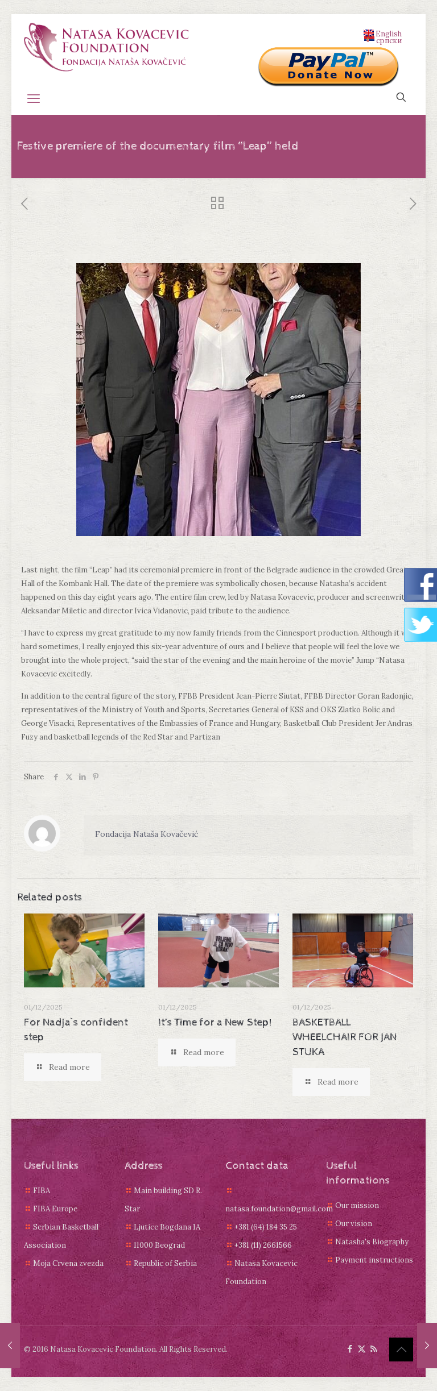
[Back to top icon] (401, 1349)
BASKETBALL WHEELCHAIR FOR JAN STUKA (344, 1037)
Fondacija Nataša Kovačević (146, 834)
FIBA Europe (55, 1209)
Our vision (353, 1223)
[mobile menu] (33, 98)
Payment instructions (374, 1260)
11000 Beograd (159, 1245)
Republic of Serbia (165, 1263)
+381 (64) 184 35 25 (265, 1227)
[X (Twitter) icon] (361, 1348)
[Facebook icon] (349, 1348)
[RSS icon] (373, 1348)
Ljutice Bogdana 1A (167, 1227)
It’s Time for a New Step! (215, 1022)
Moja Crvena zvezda (68, 1263)
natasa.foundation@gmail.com (279, 1209)
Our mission (357, 1205)
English (383, 33)
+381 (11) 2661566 (263, 1245)
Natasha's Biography (372, 1242)
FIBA (41, 1190)
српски (383, 39)
